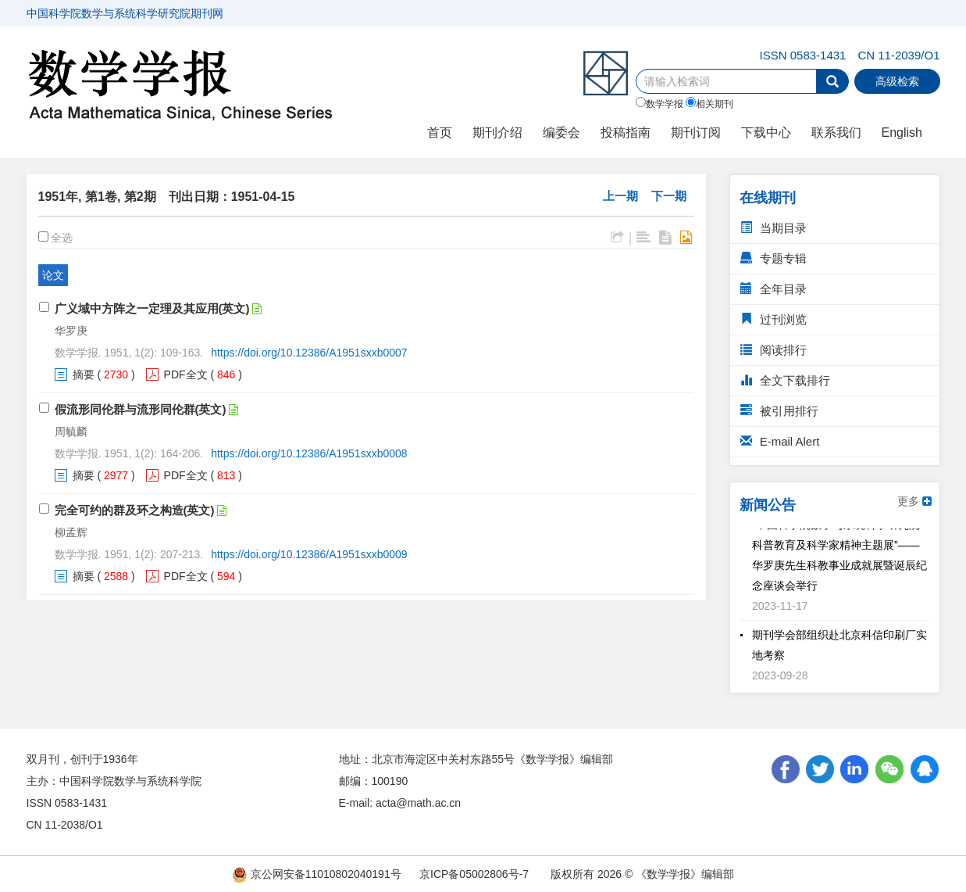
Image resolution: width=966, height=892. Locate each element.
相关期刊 (709, 103)
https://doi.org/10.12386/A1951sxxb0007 (309, 352)
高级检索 (897, 81)
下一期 (668, 195)
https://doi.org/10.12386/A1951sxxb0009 (309, 554)
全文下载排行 (785, 380)
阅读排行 (773, 349)
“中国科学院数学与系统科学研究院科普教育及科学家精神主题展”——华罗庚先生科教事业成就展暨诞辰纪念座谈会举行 (839, 557)
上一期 (620, 195)
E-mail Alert (780, 441)
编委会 (561, 132)
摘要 (83, 374)
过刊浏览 (773, 319)
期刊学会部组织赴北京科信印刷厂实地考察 (839, 647)
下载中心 (766, 132)
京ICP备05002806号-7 (474, 874)
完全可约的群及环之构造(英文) (135, 510)
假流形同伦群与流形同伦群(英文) (140, 409)
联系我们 (836, 132)
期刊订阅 (696, 132)
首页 (439, 132)
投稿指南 (626, 132)
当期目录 (773, 228)
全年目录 (773, 289)
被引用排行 (779, 410)
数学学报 (659, 103)
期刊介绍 (497, 132)
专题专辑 (773, 258)
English (902, 132)
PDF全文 (186, 374)
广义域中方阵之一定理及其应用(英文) (152, 308)
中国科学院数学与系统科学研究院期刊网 (125, 13)
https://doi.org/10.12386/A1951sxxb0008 (309, 453)
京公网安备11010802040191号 (316, 874)
